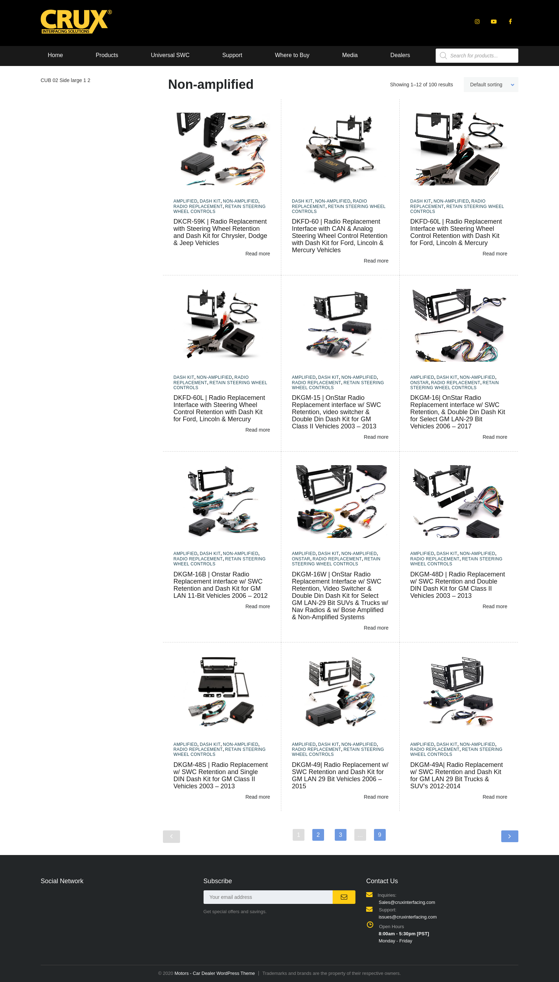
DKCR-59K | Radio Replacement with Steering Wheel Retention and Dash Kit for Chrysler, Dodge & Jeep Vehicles (220, 232)
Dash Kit (210, 201)
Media (350, 55)
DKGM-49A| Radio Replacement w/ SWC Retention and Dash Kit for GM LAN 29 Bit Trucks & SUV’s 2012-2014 (456, 775)
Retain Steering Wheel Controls (454, 385)
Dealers (400, 55)
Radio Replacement (198, 206)
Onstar (419, 382)
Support (232, 55)
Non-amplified (240, 201)
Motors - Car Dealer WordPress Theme (214, 973)
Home (55, 55)
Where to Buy (292, 55)
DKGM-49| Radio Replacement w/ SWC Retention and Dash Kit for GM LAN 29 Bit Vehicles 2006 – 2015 (340, 775)
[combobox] (491, 84)
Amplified (186, 201)
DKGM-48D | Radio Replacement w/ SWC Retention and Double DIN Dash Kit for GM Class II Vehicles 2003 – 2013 (457, 585)
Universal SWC (170, 55)
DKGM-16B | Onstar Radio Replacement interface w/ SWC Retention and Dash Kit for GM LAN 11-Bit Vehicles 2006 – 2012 (221, 585)
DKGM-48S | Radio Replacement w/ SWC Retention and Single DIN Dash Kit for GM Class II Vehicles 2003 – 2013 (221, 775)
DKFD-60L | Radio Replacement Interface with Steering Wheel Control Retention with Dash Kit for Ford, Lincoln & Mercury (456, 232)
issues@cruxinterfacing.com (408, 917)
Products (107, 55)
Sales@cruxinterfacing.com (407, 902)
